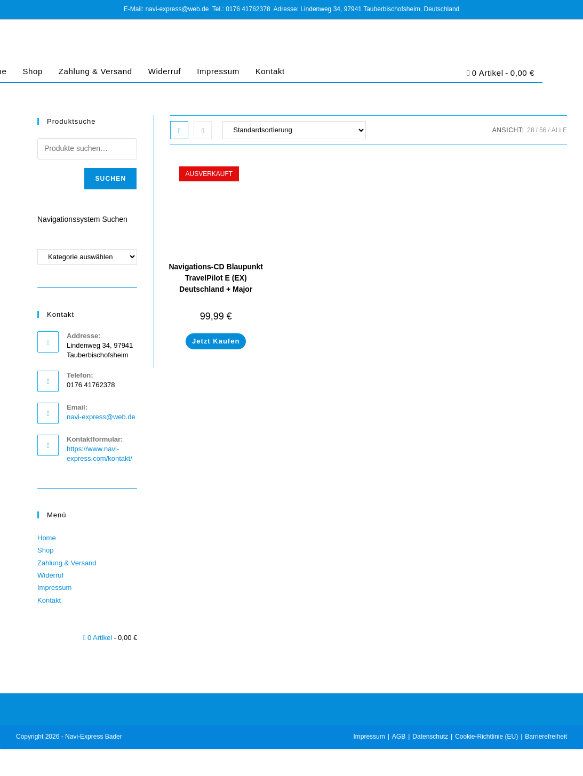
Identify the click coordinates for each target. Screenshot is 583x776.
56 (542, 130)
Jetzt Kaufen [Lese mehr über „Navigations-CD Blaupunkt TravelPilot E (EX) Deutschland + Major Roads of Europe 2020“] (215, 341)
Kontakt (270, 71)
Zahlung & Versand (95, 71)
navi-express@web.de (101, 417)
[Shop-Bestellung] (294, 130)
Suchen (110, 178)
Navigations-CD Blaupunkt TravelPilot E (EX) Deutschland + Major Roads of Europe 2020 (216, 283)
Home (46, 538)
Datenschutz (430, 736)
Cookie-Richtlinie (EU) (486, 736)
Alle (559, 130)
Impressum (218, 71)
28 (530, 130)
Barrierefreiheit (546, 736)
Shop (32, 71)
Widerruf (164, 71)
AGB (398, 736)
